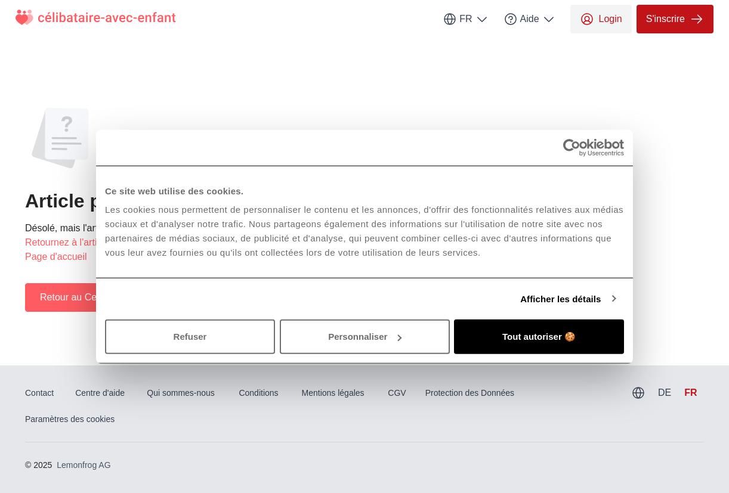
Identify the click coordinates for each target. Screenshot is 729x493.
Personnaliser (364, 336)
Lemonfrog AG (83, 465)
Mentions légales (333, 393)
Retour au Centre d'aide (90, 297)
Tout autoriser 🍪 (539, 336)
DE (664, 392)
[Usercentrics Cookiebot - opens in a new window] (572, 147)
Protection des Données (469, 393)
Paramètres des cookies (70, 419)
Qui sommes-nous (181, 393)
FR (466, 19)
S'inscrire (675, 19)
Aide (529, 19)
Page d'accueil (56, 257)
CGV (397, 393)
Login (601, 19)
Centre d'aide (100, 393)
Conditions (258, 393)
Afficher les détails (560, 298)
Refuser (190, 336)
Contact (39, 393)
